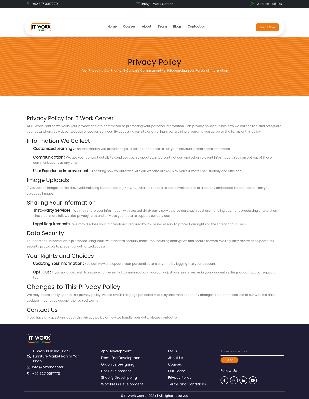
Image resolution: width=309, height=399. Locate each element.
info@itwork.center (47, 367)
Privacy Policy (179, 377)
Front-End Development (121, 358)
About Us (175, 358)
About (146, 26)
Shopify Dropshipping (119, 377)
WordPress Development (122, 384)
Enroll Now (267, 27)
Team (162, 26)
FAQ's (172, 351)
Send (229, 360)
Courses (129, 26)
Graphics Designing (117, 364)
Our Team (176, 371)
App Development (116, 351)
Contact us (196, 26)
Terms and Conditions (187, 384)
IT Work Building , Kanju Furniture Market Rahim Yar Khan (56, 356)
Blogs (177, 26)
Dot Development (116, 371)
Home (112, 26)
